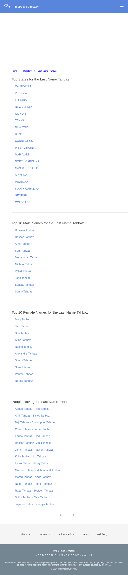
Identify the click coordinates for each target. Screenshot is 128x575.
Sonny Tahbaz (23, 291)
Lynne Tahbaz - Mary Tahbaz (32, 463)
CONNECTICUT (25, 141)
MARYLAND (22, 154)
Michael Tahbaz (24, 264)
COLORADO (22, 202)
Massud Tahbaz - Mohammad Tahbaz (37, 470)
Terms (85, 534)
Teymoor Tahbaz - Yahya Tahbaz (34, 504)
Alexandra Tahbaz (26, 353)
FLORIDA (21, 100)
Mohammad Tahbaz (27, 257)
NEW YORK (22, 127)
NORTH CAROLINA (27, 161)
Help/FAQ (102, 534)
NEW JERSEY (24, 106)
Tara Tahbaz (22, 326)
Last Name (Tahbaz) (47, 71)
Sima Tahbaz (23, 340)
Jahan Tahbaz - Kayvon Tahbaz (34, 449)
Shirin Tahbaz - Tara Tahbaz (32, 497)
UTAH (18, 134)
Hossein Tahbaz (24, 230)
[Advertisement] (64, 41)
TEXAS (19, 120)
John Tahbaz (22, 278)
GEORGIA (21, 195)
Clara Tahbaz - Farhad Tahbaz (33, 429)
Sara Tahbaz (22, 367)
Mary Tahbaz (23, 319)
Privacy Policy (66, 534)
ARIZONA (21, 175)
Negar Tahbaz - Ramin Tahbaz (33, 483)
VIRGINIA (21, 93)
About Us (25, 534)
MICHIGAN (22, 181)
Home (14, 71)
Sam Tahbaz (22, 250)
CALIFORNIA (23, 86)
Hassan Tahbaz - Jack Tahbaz (33, 442)
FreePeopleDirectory (26, 6)
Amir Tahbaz (22, 243)
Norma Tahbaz (24, 380)
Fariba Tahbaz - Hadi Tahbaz (32, 436)
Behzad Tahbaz (24, 284)
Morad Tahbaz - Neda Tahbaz (33, 477)
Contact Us (44, 534)
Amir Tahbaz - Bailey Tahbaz (32, 415)
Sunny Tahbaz (23, 360)
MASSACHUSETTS (27, 168)
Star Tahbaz (22, 333)
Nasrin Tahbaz (23, 346)
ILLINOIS (20, 113)
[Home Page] (9, 6)
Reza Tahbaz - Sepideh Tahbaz (34, 490)
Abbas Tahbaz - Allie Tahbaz (32, 408)
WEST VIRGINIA (25, 147)
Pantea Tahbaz (24, 374)
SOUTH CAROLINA (27, 188)
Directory (27, 71)
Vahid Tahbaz (23, 271)
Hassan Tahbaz (24, 237)
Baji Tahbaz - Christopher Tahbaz (35, 422)
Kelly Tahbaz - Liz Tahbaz (30, 456)
